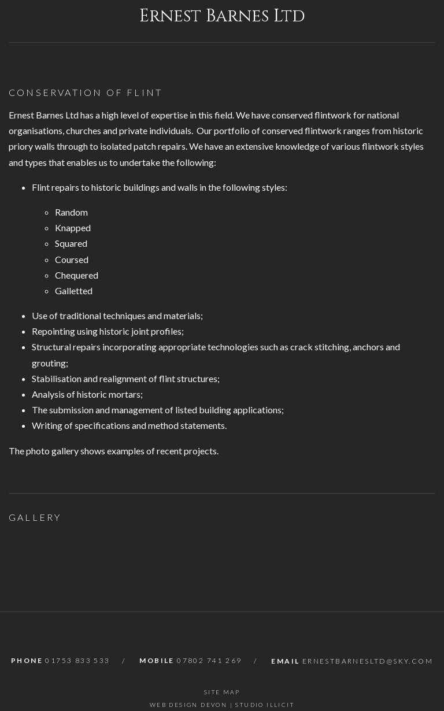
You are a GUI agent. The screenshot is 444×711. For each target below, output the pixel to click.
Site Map (222, 691)
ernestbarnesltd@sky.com (367, 661)
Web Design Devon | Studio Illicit (222, 704)
